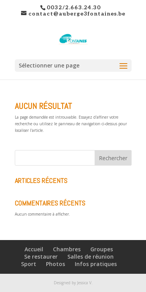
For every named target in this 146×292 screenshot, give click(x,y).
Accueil (34, 249)
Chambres (67, 249)
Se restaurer (41, 256)
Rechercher (113, 158)
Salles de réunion (90, 256)
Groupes (101, 249)
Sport (28, 264)
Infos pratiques (96, 264)
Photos (55, 264)
